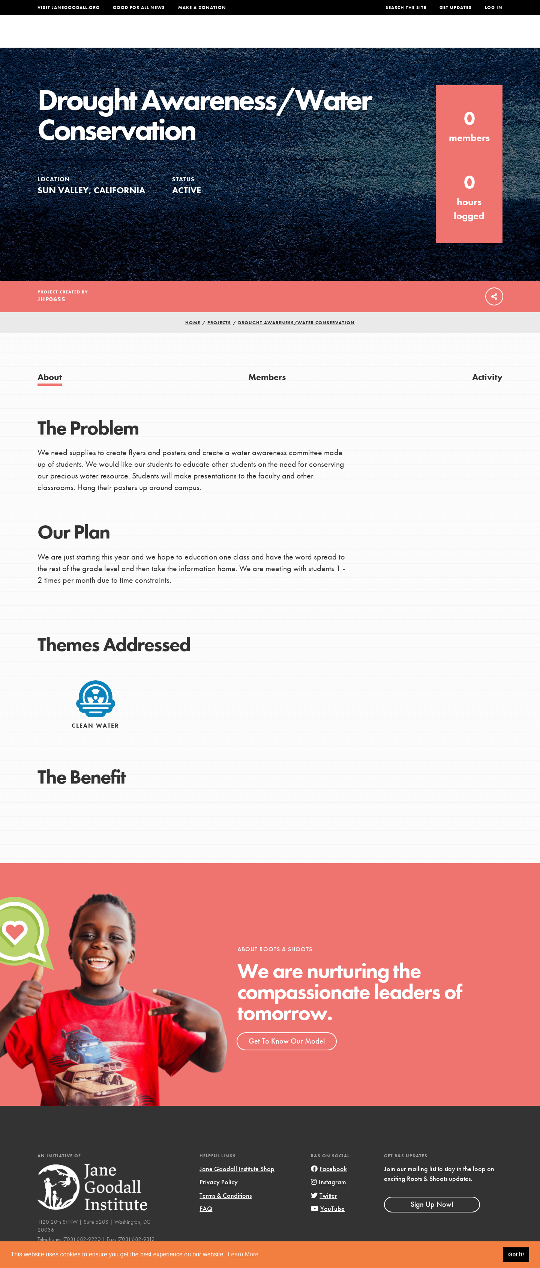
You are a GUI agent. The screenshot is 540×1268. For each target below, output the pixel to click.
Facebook (329, 1184)
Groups (427, 36)
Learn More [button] (243, 1254)
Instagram (328, 1197)
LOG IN (493, 8)
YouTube (328, 1224)
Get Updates (456, 8)
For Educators (275, 36)
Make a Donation (202, 8)
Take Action (478, 36)
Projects (384, 36)
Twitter (324, 1210)
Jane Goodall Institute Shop (237, 1184)
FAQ (206, 1224)
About (171, 36)
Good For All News (139, 8)
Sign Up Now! (432, 1219)
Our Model (336, 36)
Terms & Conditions (226, 1210)
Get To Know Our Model (287, 1056)
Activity (487, 392)
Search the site (406, 8)
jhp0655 (52, 315)
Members (267, 392)
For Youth (215, 36)
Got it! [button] (516, 1254)
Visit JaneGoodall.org (69, 8)
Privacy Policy (219, 1197)
